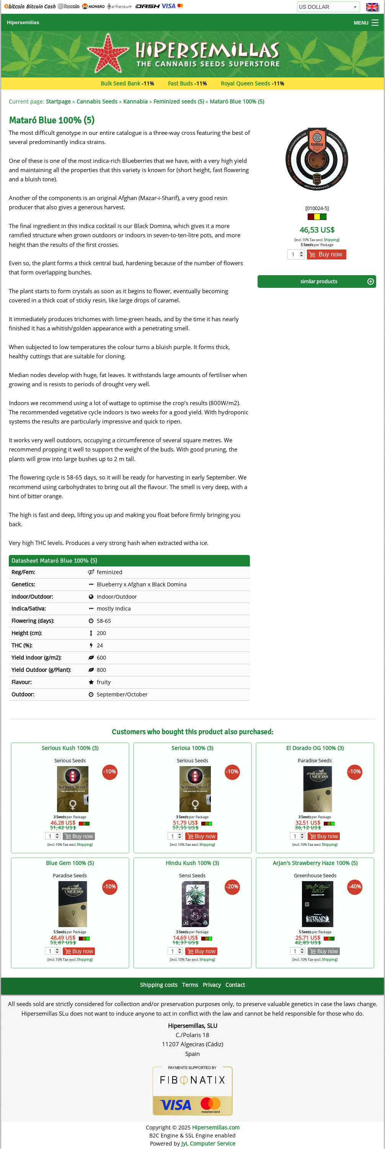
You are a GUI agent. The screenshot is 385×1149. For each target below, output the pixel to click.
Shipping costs (159, 984)
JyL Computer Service (208, 1143)
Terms (190, 984)
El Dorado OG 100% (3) (315, 748)
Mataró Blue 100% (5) (237, 101)
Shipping (331, 239)
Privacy (212, 984)
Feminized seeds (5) (178, 101)
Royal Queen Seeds (245, 83)
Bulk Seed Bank (120, 83)
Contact (235, 984)
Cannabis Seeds (97, 101)
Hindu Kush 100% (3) (192, 863)
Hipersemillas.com (216, 1127)
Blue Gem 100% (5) (70, 863)
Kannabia (135, 101)
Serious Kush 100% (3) (70, 748)
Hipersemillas (23, 22)
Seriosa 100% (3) (192, 748)
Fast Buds (180, 83)
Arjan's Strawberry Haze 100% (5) (315, 863)
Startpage (58, 101)
